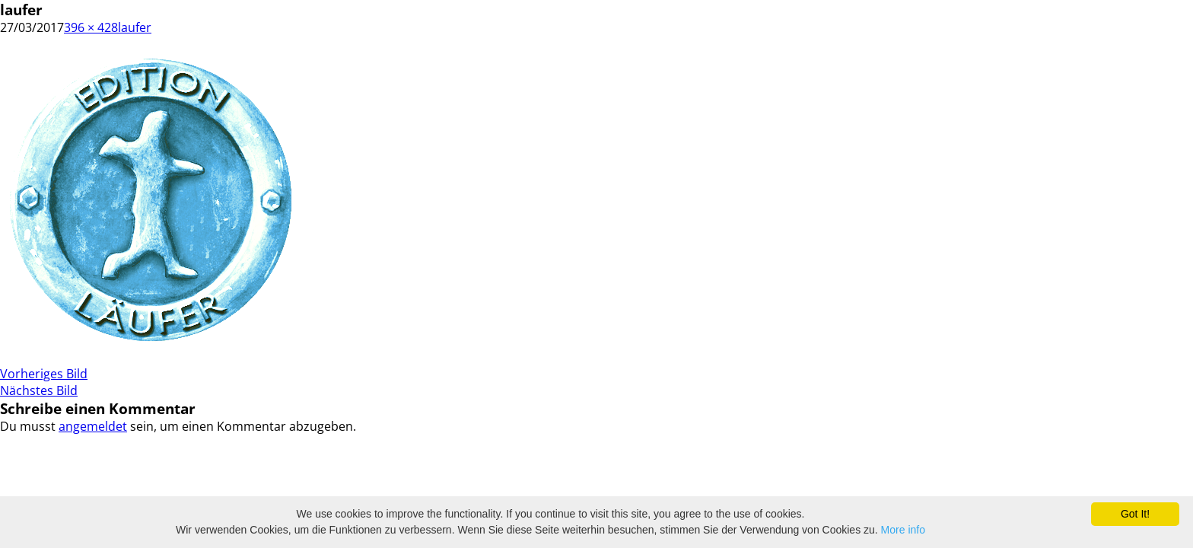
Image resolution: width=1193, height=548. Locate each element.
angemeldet (93, 426)
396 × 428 (91, 27)
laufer (134, 27)
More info (903, 530)
